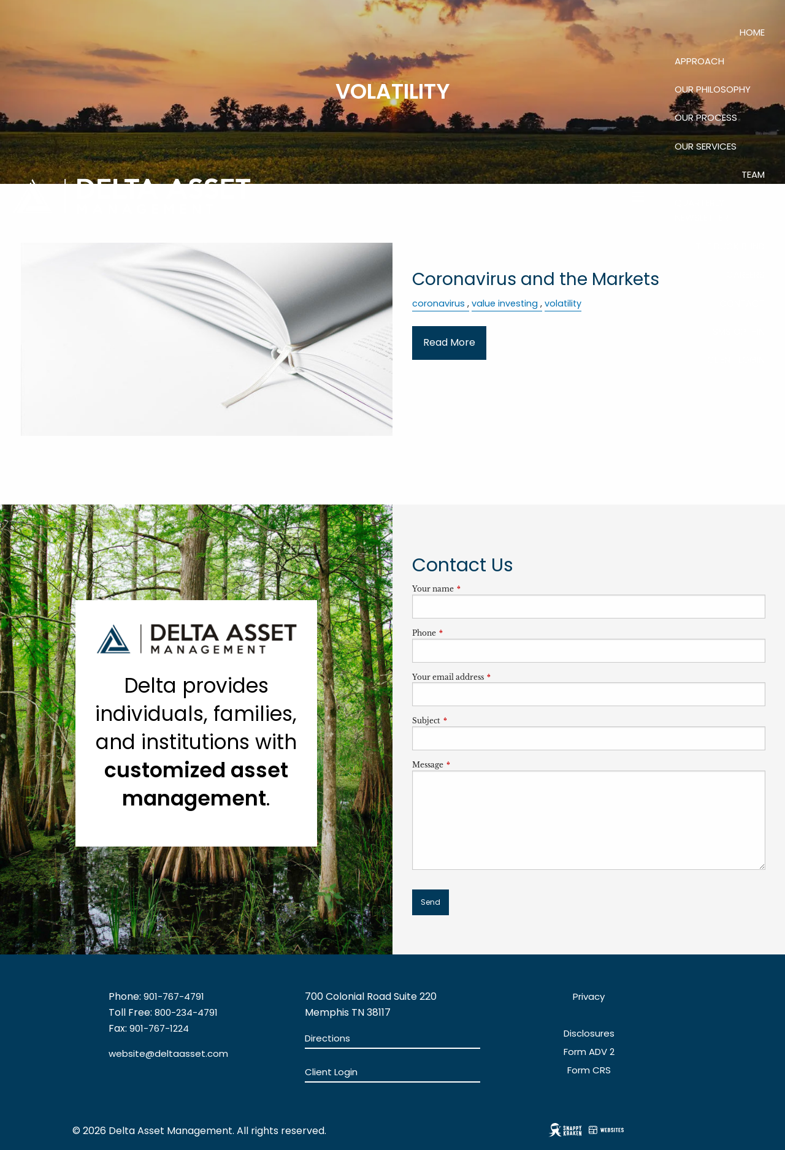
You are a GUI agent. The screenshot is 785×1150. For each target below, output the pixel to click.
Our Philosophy (713, 89)
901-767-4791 (174, 996)
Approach (699, 61)
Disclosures (589, 1033)
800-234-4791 (186, 1012)
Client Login (736, 359)
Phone (464, 633)
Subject (466, 720)
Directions (327, 1038)
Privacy (589, 996)
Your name (473, 588)
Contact (742, 303)
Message (468, 764)
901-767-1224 (159, 1028)
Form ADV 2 (589, 1051)
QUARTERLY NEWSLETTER (702, 210)
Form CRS (589, 1070)
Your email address (488, 677)
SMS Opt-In (739, 331)
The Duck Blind (730, 246)
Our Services (706, 146)
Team (753, 174)
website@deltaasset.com (168, 1053)
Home (752, 32)
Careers (745, 274)
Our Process (706, 117)
